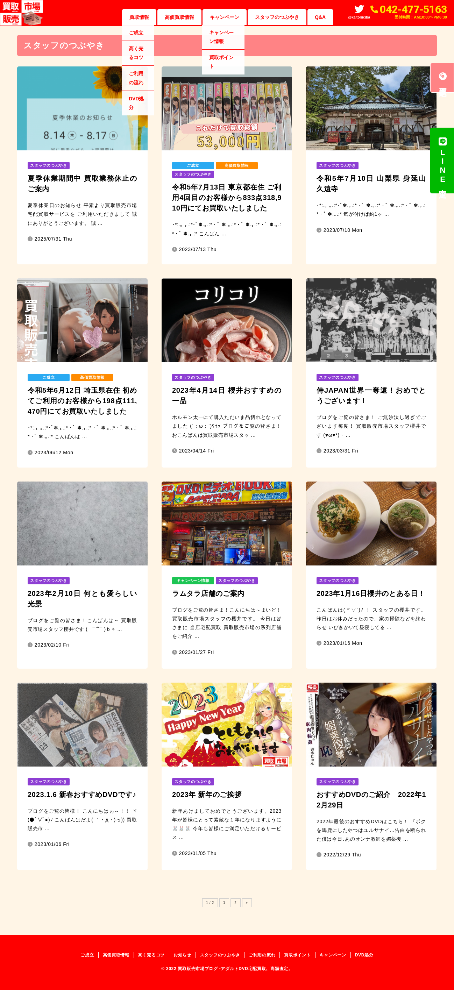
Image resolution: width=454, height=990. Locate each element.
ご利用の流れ (262, 955)
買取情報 (139, 17)
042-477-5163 (413, 9)
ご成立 (87, 955)
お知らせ (182, 955)
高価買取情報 (179, 17)
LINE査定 (442, 160)
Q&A (320, 17)
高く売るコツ (151, 955)
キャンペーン (224, 17)
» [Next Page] (247, 903)
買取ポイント (297, 955)
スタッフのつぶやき (277, 17)
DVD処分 (364, 955)
